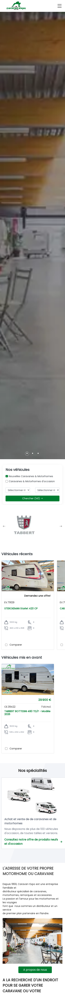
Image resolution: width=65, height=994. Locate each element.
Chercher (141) (32, 498)
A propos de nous (35, 970)
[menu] (60, 6)
